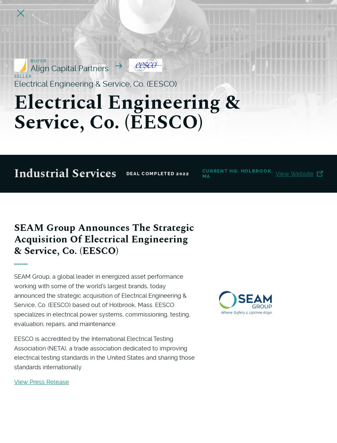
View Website (299, 173)
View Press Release (41, 381)
